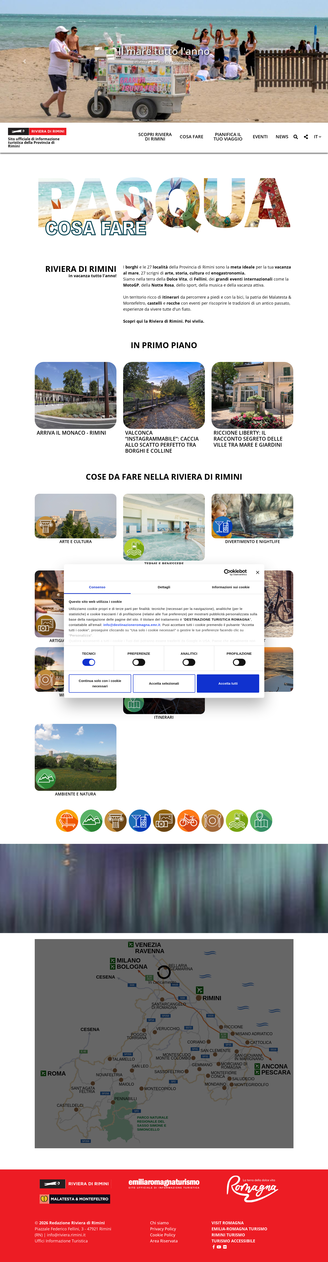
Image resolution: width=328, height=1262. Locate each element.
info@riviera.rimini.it (66, 1234)
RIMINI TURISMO (228, 1234)
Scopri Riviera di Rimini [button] (155, 137)
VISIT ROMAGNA (228, 1222)
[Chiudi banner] (257, 572)
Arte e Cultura (75, 541)
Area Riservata (164, 1240)
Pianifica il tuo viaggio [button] (228, 137)
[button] (24, 61)
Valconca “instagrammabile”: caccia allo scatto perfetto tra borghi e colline (162, 442)
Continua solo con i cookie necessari (100, 683)
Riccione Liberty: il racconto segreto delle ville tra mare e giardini (248, 439)
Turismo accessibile (233, 1240)
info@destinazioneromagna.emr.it (131, 624)
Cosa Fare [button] (191, 137)
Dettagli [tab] (164, 587)
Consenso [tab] (97, 587)
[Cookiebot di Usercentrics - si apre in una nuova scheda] (227, 572)
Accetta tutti (228, 683)
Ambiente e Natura (75, 794)
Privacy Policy (163, 1228)
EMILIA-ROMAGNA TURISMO (239, 1228)
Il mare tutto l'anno (164, 51)
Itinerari (164, 717)
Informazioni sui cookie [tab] (231, 587)
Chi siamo (159, 1222)
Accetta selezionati (164, 683)
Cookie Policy (162, 1234)
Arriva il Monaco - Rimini (71, 433)
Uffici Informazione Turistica (61, 1240)
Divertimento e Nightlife (252, 541)
